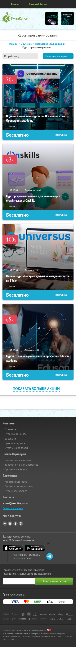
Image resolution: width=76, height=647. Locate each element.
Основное (10, 429)
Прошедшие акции (16, 469)
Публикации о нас (15, 434)
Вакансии (10, 438)
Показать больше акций (36, 388)
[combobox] (20, 56)
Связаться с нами (13, 508)
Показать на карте (56, 56)
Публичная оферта (16, 491)
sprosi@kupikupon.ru (16, 503)
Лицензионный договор (19, 486)
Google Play (35, 548)
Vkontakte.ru (10, 523)
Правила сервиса (15, 443)
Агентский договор (16, 481)
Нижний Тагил (38, 4)
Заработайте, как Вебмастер (21, 464)
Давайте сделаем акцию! (19, 460)
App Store (13, 548)
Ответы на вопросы (16, 448)
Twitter (15, 523)
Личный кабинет (72, 4)
